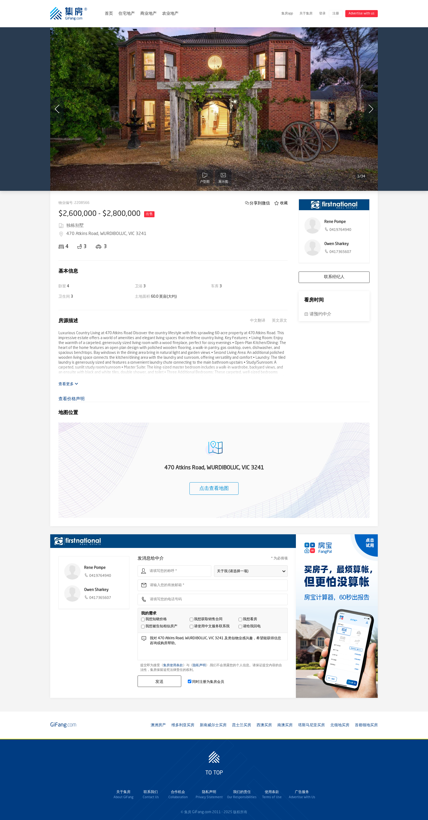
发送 (159, 681)
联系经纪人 (334, 277)
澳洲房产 (158, 725)
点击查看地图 (214, 488)
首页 (109, 14)
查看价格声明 (71, 399)
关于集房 (306, 13)
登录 (322, 13)
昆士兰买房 (241, 725)
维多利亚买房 (182, 725)
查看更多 (68, 384)
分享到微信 (259, 203)
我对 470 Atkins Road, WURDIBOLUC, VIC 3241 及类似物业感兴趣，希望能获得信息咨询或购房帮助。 (217, 648)
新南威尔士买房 (213, 725)
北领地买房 (339, 725)
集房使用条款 (173, 665)
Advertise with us (361, 13)
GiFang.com (201, 812)
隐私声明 (199, 665)
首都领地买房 (366, 725)
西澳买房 (264, 725)
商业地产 (148, 14)
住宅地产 (126, 14)
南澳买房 (285, 725)
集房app (287, 13)
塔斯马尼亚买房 (311, 725)
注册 (335, 13)
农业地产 (170, 14)
